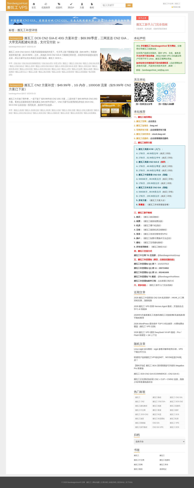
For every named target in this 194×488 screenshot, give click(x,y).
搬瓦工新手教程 (141, 427)
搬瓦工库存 (164, 465)
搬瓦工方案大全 (157, 200)
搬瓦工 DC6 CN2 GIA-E (45, 66)
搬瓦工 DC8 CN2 (39, 113)
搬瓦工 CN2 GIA (75, 63)
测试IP (71, 6)
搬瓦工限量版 (140, 423)
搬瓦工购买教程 (151, 217)
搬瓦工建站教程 (141, 406)
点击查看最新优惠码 (159, 138)
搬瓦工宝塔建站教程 (153, 242)
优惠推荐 (46, 6)
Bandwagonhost (16, 38)
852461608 (164, 272)
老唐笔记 (163, 469)
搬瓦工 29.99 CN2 (32, 110)
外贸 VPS (57, 63)
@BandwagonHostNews (168, 276)
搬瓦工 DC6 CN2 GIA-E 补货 (66, 66)
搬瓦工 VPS (66, 69)
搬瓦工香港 (157, 410)
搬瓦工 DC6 (29, 66)
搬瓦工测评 (174, 410)
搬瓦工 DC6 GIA (85, 66)
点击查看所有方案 (158, 130)
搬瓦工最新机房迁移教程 (155, 230)
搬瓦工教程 (157, 397)
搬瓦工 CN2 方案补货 (85, 110)
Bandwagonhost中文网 (17, 5)
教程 (92, 6)
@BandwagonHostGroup (169, 255)
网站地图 (96, 482)
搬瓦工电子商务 (45, 72)
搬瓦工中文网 (168, 4)
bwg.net (154, 125)
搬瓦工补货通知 (81, 72)
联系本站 (120, 482)
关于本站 (129, 482)
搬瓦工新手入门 (21, 72)
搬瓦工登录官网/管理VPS (155, 234)
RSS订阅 (176, 7)
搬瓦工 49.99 (45, 110)
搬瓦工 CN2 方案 (68, 110)
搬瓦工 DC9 (174, 427)
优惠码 (59, 6)
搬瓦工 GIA (56, 69)
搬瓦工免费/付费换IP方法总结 (157, 238)
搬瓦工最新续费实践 (153, 221)
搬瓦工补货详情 (68, 72)
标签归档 (112, 482)
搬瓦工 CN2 (56, 110)
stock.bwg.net (158, 134)
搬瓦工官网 (138, 465)
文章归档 (104, 482)
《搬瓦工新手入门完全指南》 (161, 285)
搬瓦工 (177, 4)
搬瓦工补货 (56, 72)
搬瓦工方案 (33, 72)
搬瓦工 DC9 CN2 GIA (42, 69)
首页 (34, 6)
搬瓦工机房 (174, 419)
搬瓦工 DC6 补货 (26, 69)
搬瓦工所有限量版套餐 (158, 204)
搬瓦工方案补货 (53, 113)
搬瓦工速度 (139, 419)
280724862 (164, 268)
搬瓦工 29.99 (19, 110)
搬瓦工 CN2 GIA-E (17, 66)
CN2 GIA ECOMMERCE (31, 63)
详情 (168, 153)
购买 (162, 153)
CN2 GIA (17, 63)
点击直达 (152, 121)
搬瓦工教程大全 (159, 247)
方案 (82, 6)
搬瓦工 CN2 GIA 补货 (91, 63)
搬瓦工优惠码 (175, 406)
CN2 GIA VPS (47, 63)
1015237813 (163, 264)
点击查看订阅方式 (166, 281)
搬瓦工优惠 (88, 69)
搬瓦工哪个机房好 (152, 225)
